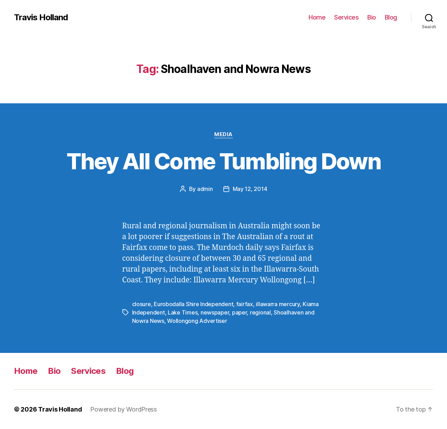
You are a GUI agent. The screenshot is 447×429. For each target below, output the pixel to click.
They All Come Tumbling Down (223, 161)
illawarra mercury (278, 304)
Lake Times (182, 312)
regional (260, 312)
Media (223, 134)
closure (141, 304)
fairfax (244, 304)
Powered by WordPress (123, 409)
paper (239, 312)
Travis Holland (41, 17)
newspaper (215, 312)
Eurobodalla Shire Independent (193, 304)
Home (317, 17)
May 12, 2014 (250, 188)
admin (205, 188)
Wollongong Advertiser (197, 320)
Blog (391, 17)
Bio (371, 17)
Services (346, 17)
